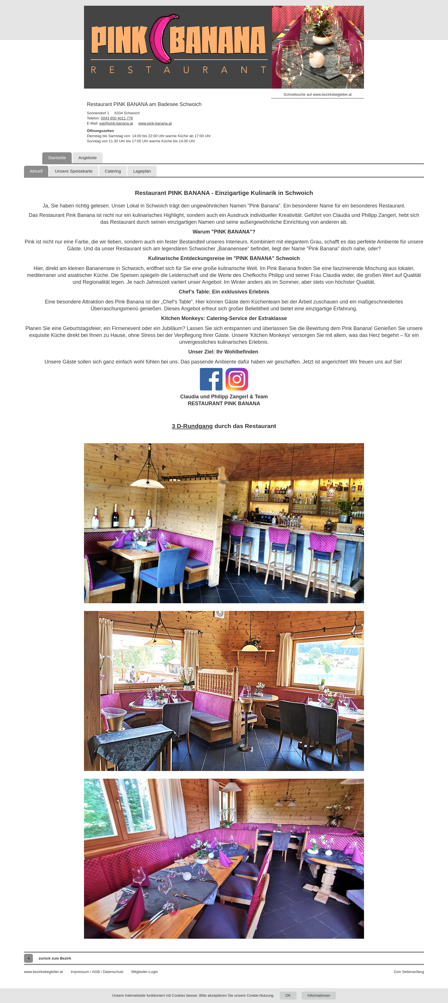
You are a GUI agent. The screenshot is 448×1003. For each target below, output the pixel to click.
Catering (113, 171)
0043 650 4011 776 (117, 118)
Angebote (87, 157)
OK (288, 995)
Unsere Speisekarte (74, 171)
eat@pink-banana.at (116, 123)
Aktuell (36, 171)
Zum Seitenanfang (409, 972)
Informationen (318, 995)
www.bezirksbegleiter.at (43, 972)
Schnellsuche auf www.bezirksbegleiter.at (317, 94)
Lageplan (142, 171)
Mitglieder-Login (144, 972)
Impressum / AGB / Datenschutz (97, 972)
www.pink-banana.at (155, 123)
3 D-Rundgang (192, 426)
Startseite (57, 157)
